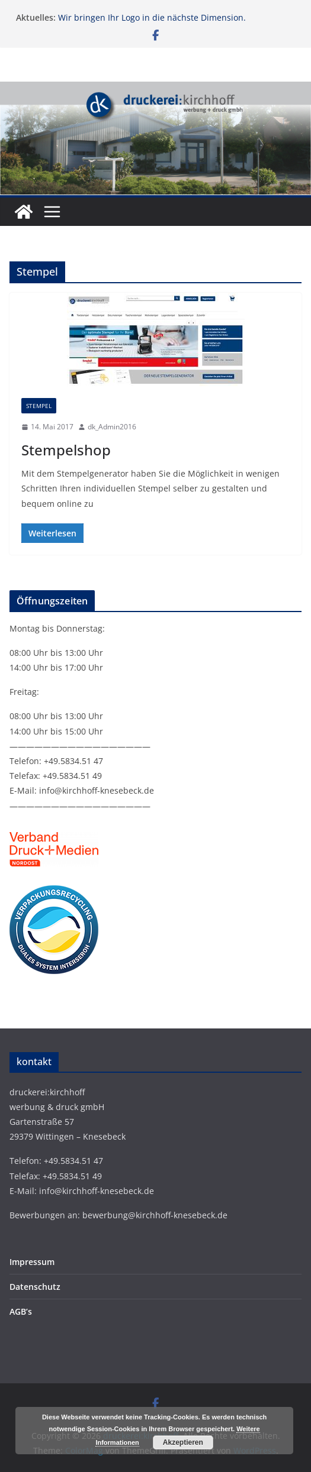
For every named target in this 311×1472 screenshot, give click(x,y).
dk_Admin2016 (112, 427)
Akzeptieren (183, 1442)
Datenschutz (34, 1286)
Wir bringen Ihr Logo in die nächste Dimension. (152, 17)
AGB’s (20, 1311)
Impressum (31, 1261)
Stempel (39, 406)
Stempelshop (66, 450)
